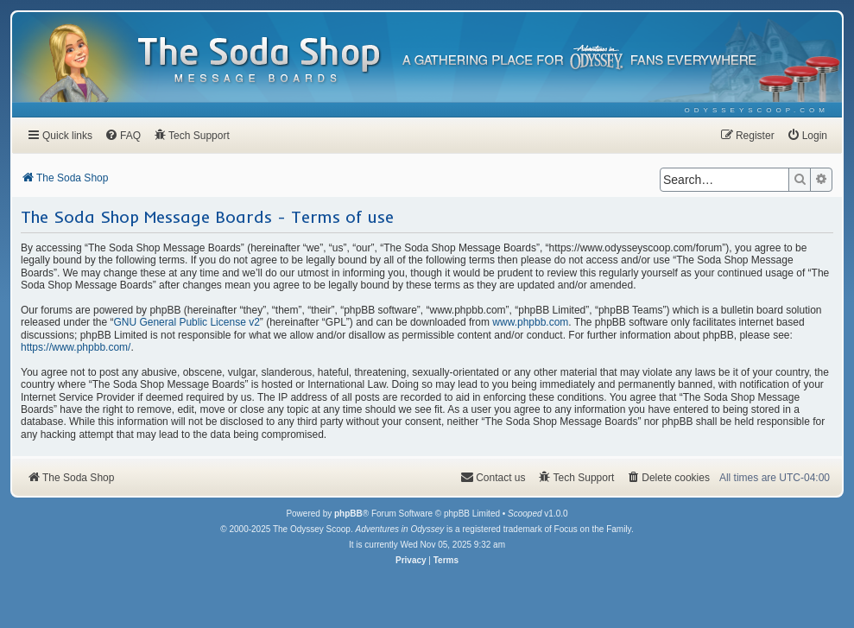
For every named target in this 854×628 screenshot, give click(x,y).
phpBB (348, 513)
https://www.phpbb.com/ (75, 347)
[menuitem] (757, 110)
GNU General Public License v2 (186, 322)
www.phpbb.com (530, 322)
